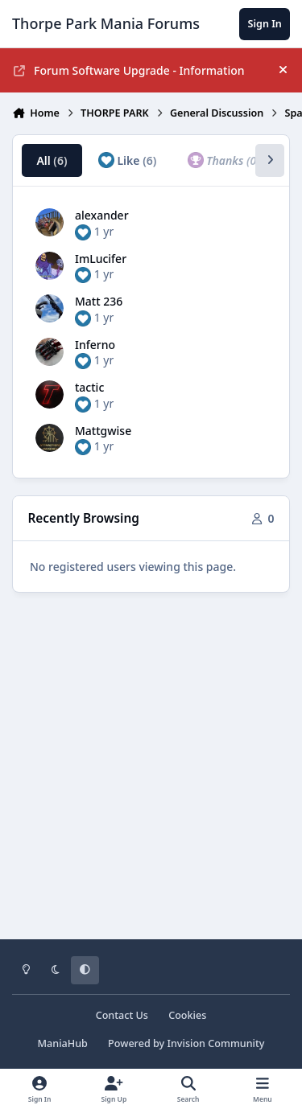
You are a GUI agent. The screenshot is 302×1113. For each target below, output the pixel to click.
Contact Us (122, 1015)
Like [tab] (127, 160)
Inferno (95, 344)
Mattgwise (103, 430)
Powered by (186, 1043)
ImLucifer (100, 258)
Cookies (187, 1015)
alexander (102, 215)
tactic (89, 387)
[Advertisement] (151, 777)
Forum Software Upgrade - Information (129, 70)
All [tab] (51, 160)
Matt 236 (98, 301)
